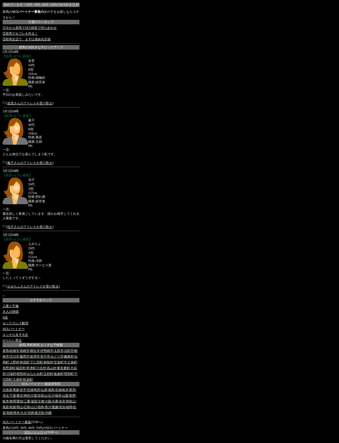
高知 (62, 407)
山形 (44, 389)
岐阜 (6, 401)
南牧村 (48, 362)
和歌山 (71, 401)
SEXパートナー (14, 329)
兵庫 (55, 401)
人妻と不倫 (11, 306)
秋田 (37, 389)
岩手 (23, 389)
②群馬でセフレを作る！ (20, 33)
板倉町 (58, 373)
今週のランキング (41, 22)
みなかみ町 (35, 373)
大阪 (48, 401)
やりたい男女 (12, 340)
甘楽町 (58, 362)
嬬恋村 (21, 368)
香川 (48, 407)
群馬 (6, 350)
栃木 (65, 389)
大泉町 (17, 379)
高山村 (51, 368)
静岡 (13, 401)
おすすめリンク (41, 300)
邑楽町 (28, 379)
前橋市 (14, 350)
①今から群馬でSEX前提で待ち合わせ (30, 27)
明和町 (69, 373)
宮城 (30, 389)
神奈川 (28, 395)
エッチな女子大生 (15, 334)
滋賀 (34, 401)
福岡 (69, 407)
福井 (58, 395)
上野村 (14, 362)
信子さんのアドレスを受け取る (29, 227)
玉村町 (48, 373)
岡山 (20, 407)
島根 (13, 407)
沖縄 (48, 413)
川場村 (11, 373)
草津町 (31, 368)
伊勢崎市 (46, 350)
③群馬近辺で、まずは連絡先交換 (27, 39)
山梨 (65, 395)
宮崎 (31, 413)
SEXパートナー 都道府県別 (40, 384)
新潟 (37, 395)
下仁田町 (36, 362)
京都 (41, 401)
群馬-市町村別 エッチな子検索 (41, 345)
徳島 (41, 407)
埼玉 (6, 395)
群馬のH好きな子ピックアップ (41, 47)
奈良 (62, 401)
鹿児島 (39, 413)
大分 (24, 413)
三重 (27, 401)
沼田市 (69, 350)
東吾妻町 (63, 368)
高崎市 (24, 350)
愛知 (20, 401)
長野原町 (9, 368)
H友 (5, 317)
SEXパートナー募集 (17, 422)
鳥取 (6, 407)
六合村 (41, 368)
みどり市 (57, 356)
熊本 (16, 413)
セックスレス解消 (15, 323)
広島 (27, 407)
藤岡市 (24, 356)
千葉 (13, 395)
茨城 (58, 389)
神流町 (24, 362)
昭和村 (21, 373)
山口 (34, 407)
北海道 (7, 389)
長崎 (9, 413)
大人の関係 (11, 311)
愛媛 (55, 407)
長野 (72, 395)
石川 (51, 395)
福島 (51, 389)
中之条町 (70, 362)
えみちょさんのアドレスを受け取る (33, 286)
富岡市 (35, 356)
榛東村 (69, 356)
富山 (44, 395)
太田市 (58, 350)
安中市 (45, 356)
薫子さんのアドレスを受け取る (29, 163)
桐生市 (35, 350)
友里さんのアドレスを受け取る (29, 103)
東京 (20, 395)
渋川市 (14, 356)
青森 (16, 389)
